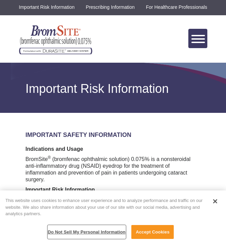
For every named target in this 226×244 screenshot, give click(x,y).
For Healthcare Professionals (176, 7)
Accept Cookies (152, 234)
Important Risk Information (47, 7)
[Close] (215, 203)
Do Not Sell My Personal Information (87, 234)
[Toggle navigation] (197, 38)
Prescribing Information (110, 7)
